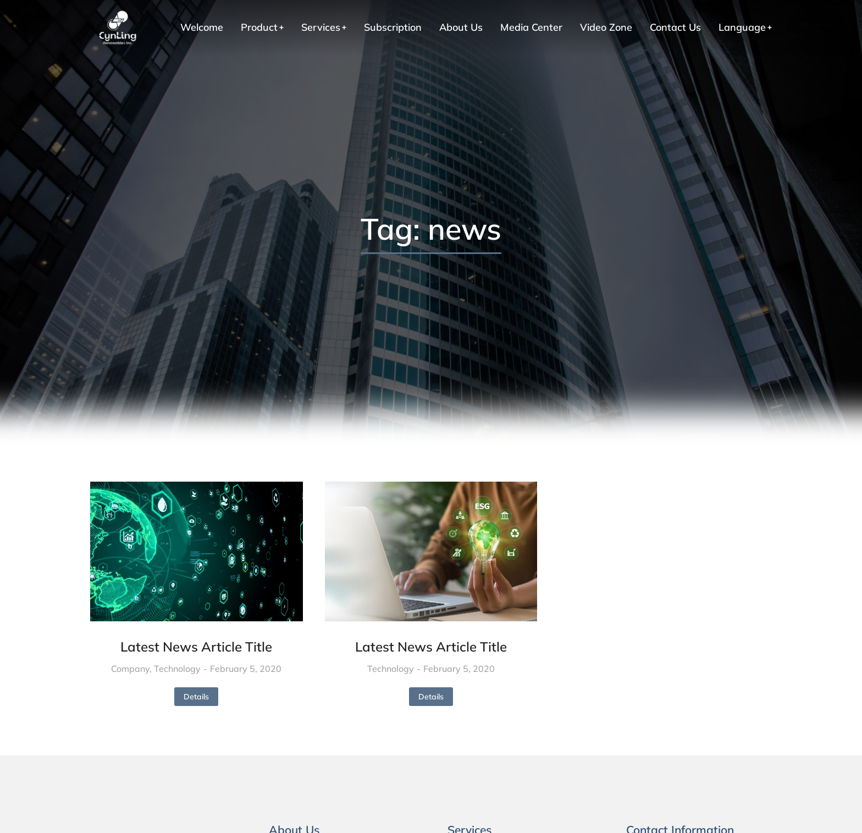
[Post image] (196, 551)
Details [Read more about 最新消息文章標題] (196, 697)
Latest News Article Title (196, 646)
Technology (177, 668)
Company (130, 668)
